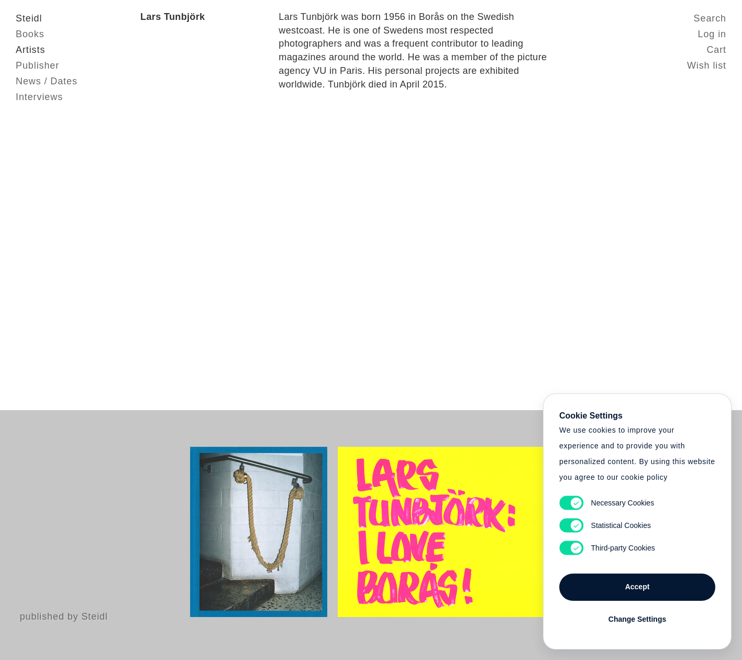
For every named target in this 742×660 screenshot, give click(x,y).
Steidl (29, 18)
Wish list (706, 65)
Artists (30, 50)
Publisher (37, 65)
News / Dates (46, 81)
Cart (716, 50)
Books (30, 34)
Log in (712, 34)
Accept (637, 586)
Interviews (39, 97)
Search (710, 18)
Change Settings (637, 619)
